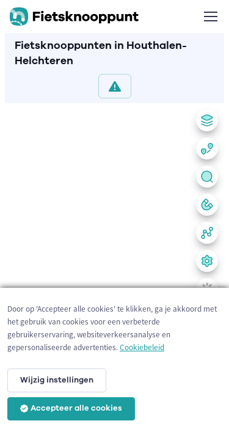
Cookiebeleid (142, 347)
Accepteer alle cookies (71, 408)
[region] (114, 269)
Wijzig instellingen (56, 380)
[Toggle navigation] (210, 17)
